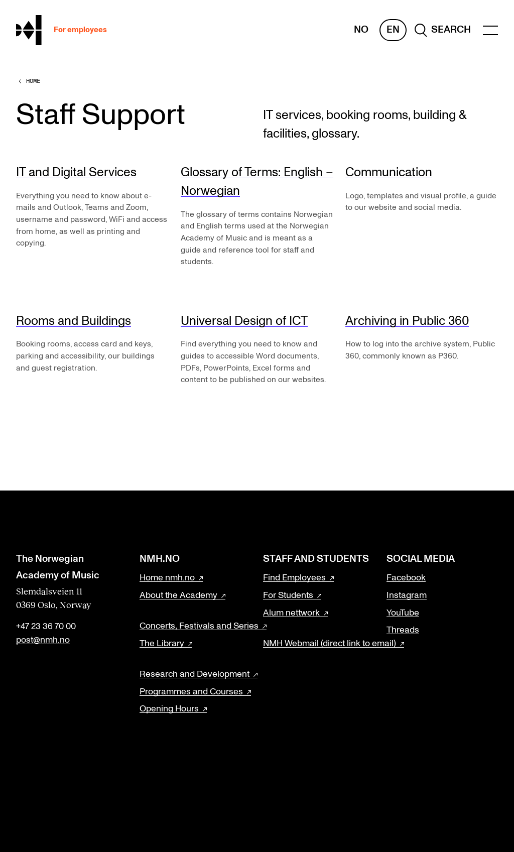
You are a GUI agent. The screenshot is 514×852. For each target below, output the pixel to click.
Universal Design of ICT (244, 321)
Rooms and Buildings (73, 321)
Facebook (406, 577)
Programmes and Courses (191, 691)
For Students (288, 595)
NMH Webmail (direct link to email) (329, 643)
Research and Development (194, 674)
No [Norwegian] (361, 30)
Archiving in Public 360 (407, 321)
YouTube (403, 613)
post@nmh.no (43, 640)
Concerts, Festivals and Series (199, 626)
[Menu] (490, 30)
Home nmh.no (167, 577)
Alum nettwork (291, 613)
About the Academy (178, 595)
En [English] (393, 30)
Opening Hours (169, 708)
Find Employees (294, 577)
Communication (388, 172)
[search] (443, 30)
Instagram (407, 595)
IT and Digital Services (76, 172)
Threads (403, 630)
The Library (162, 643)
